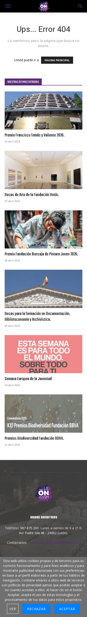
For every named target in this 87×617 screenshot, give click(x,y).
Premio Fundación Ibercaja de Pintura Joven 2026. (41, 254)
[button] (80, 6)
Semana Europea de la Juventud (28, 378)
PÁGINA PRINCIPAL (57, 60)
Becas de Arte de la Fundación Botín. (32, 194)
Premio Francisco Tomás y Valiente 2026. (34, 135)
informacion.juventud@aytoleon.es (54, 542)
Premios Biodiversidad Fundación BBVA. (34, 438)
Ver (13, 609)
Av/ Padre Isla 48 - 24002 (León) (43, 533)
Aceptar (67, 609)
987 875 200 (29, 528)
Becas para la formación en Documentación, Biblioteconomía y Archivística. (37, 316)
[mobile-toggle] (7, 6)
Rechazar (36, 609)
